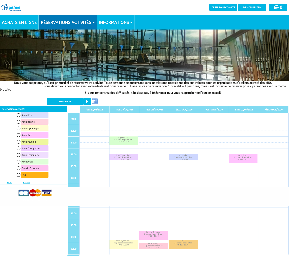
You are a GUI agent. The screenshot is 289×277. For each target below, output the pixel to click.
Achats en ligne (19, 22)
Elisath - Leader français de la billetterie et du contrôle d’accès (144, 267)
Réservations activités (66, 22)
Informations (114, 22)
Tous (9, 182)
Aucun (26, 182)
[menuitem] (19, 22)
